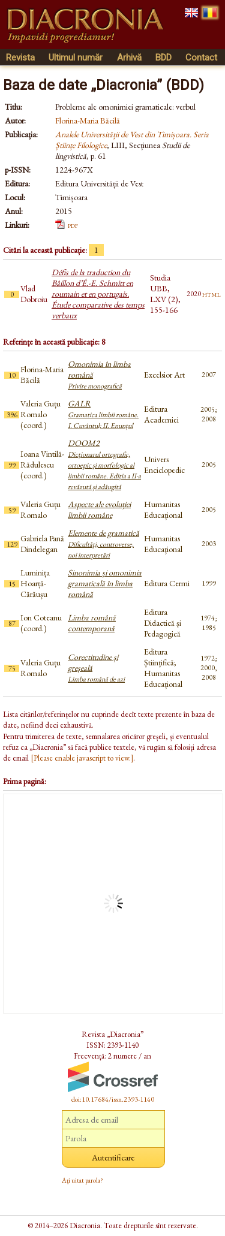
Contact (201, 57)
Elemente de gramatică (103, 543)
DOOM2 (104, 465)
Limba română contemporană (92, 623)
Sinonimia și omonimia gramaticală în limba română (105, 583)
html (211, 293)
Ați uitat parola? (82, 1180)
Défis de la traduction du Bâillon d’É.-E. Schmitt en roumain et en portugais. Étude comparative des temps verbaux (98, 294)
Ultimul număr (76, 57)
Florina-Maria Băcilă (87, 120)
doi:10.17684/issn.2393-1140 (112, 1099)
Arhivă (129, 57)
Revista (20, 57)
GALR (103, 414)
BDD (163, 57)
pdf (73, 224)
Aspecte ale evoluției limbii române (99, 509)
